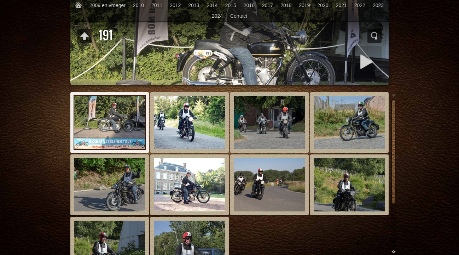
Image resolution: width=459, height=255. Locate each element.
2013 (193, 5)
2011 (156, 5)
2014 (212, 5)
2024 (217, 16)
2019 (304, 5)
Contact (238, 16)
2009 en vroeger (107, 5)
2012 (175, 5)
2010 (138, 5)
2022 (359, 5)
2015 (230, 5)
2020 (322, 5)
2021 (341, 5)
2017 (267, 5)
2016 (249, 5)
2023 (378, 5)
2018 (285, 5)
